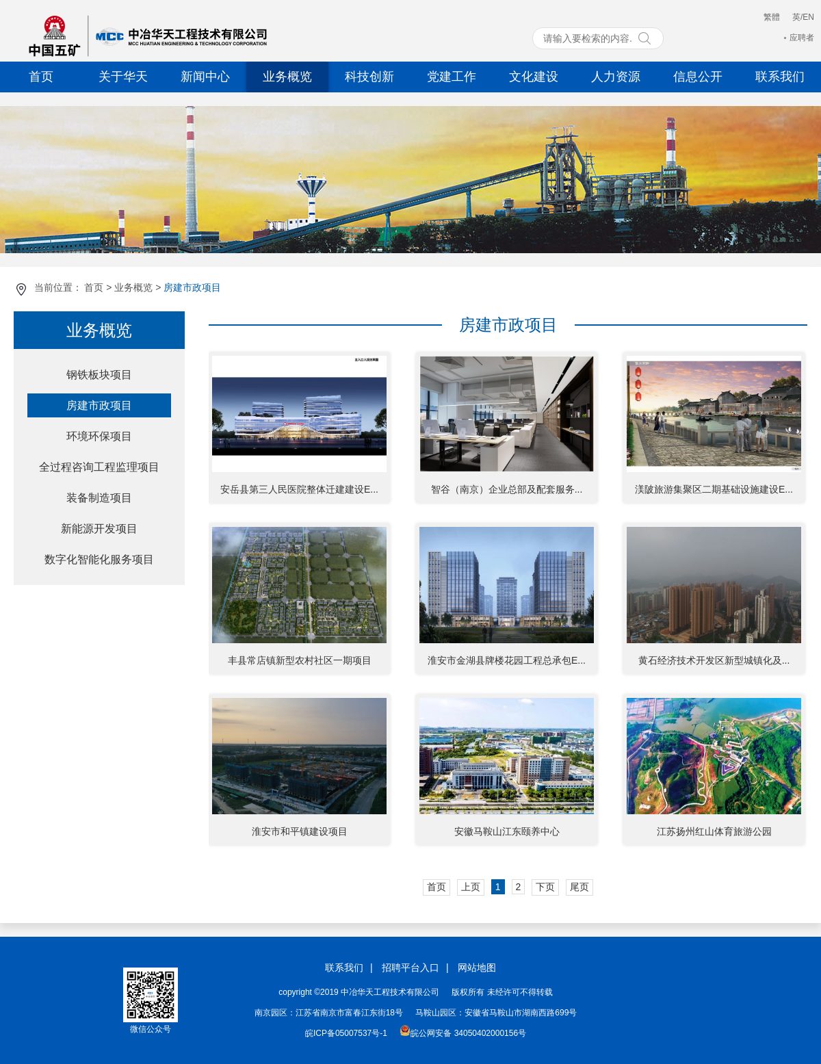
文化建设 (533, 76)
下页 (545, 886)
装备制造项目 (99, 498)
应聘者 (799, 37)
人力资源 (615, 76)
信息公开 (697, 76)
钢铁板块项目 (99, 374)
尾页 (579, 886)
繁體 (772, 17)
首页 (41, 76)
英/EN (803, 17)
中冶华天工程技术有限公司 (149, 30)
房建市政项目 (192, 287)
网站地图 (477, 967)
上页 (470, 886)
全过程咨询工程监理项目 (99, 467)
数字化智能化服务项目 (99, 559)
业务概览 (287, 76)
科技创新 (369, 76)
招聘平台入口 (410, 967)
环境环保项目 (99, 436)
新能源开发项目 (99, 528)
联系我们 (780, 76)
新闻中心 (205, 76)
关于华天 (123, 76)
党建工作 (451, 76)
